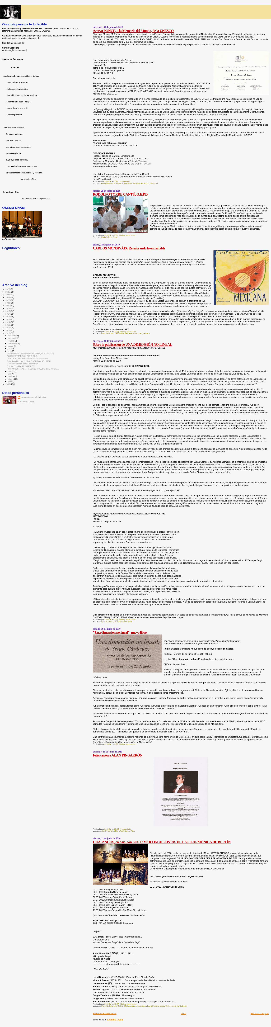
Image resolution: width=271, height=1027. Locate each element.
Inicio (183, 1013)
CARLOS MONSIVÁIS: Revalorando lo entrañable (129, 248)
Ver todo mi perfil (26, 401)
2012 (7, 327)
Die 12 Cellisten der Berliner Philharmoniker (118, 1006)
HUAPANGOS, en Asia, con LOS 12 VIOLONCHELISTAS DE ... (33, 369)
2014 (7, 322)
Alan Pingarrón (107, 831)
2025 (7, 292)
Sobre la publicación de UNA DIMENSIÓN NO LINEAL (132, 344)
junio (10, 351)
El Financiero (106, 621)
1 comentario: (125, 181)
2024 (7, 295)
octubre (11, 341)
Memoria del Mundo (141, 183)
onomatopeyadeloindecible (33, 397)
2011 (7, 330)
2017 (7, 314)
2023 (7, 297)
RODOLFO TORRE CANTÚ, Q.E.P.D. (120, 194)
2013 (7, 325)
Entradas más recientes (104, 1013)
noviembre (12, 338)
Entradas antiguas (260, 1013)
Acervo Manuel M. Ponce (111, 183)
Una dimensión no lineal (122, 621)
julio (10, 348)
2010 (7, 333)
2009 (7, 384)
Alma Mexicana (107, 333)
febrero (11, 379)
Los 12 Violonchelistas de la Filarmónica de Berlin (167, 1006)
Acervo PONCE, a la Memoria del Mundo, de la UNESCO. (133, 31)
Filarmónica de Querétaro (139, 333)
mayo (10, 371)
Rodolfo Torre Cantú (109, 237)
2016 (7, 316)
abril (10, 374)
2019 (7, 308)
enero (10, 381)
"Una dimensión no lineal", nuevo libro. (120, 632)
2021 (7, 303)
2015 (7, 319)
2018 (7, 311)
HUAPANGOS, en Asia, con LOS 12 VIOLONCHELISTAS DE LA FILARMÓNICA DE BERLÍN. (162, 842)
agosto (11, 346)
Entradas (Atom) (115, 1019)
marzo (10, 376)
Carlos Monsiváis (121, 333)
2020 (7, 305)
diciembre (12, 336)
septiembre (13, 343)
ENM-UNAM (127, 183)
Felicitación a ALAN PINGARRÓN (117, 755)
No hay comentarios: (127, 235)
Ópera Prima (130, 831)
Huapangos (141, 1006)
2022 (7, 300)
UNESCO (154, 183)
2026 (7, 289)
